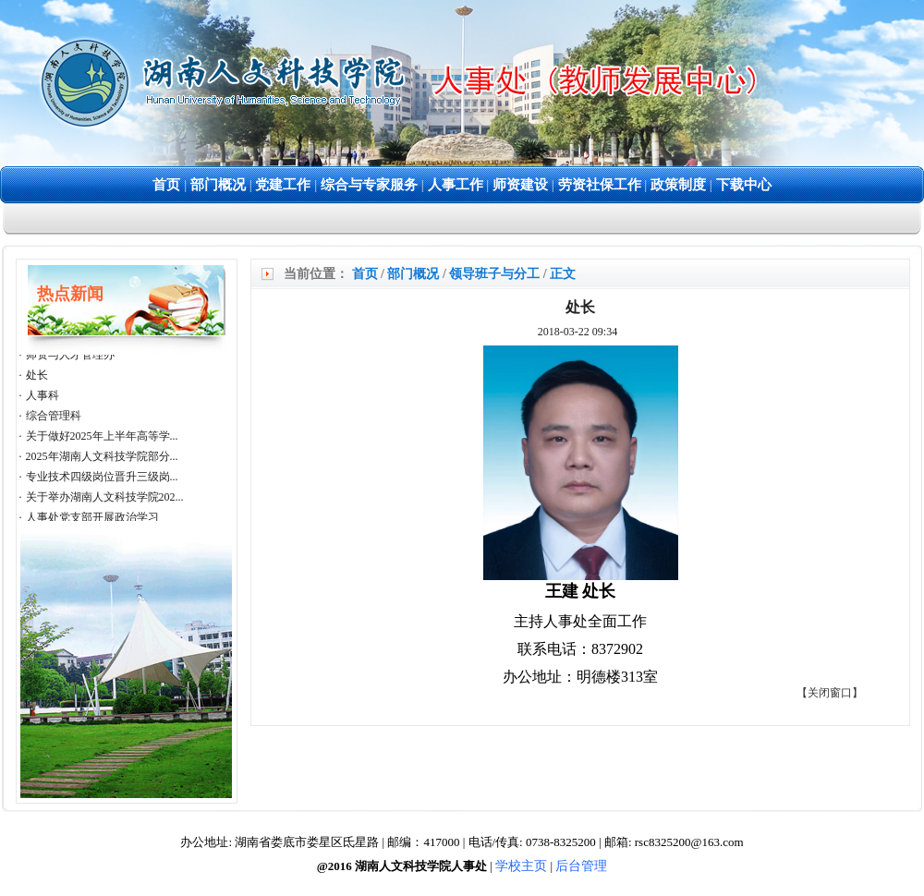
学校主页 (521, 866)
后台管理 (581, 866)
